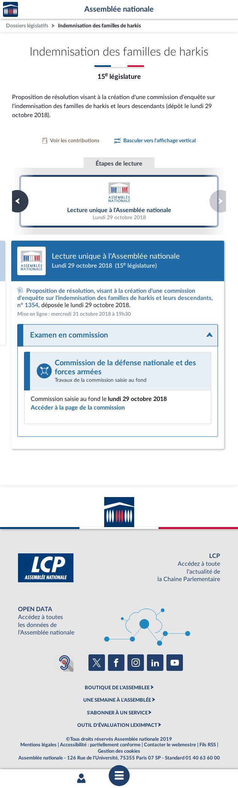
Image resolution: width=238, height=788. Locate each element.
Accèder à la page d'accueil (10, 9)
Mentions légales (38, 745)
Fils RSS (207, 745)
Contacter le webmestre (170, 745)
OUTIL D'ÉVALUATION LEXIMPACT (117, 725)
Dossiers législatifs (27, 26)
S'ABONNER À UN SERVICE (117, 713)
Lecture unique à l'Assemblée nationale (119, 201)
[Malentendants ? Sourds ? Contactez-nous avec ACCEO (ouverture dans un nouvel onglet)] (64, 663)
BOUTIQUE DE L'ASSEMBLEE (117, 688)
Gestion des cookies (119, 751)
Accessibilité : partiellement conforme (100, 745)
